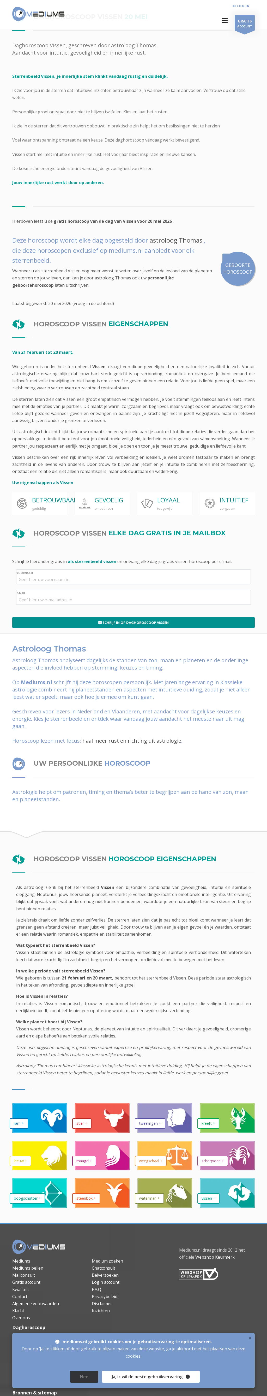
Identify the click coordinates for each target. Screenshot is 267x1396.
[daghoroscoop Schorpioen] (227, 1155)
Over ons (21, 1318)
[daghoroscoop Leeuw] (39, 1155)
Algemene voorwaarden (35, 1303)
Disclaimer (102, 1303)
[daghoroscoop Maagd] (102, 1155)
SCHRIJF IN (133, 622)
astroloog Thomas (176, 240)
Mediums (21, 1261)
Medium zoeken (107, 1261)
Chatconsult (103, 1268)
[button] (225, 20)
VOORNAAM (24, 573)
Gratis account (26, 1282)
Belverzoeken (105, 1275)
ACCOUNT (245, 24)
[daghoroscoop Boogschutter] (39, 1193)
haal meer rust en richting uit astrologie (131, 740)
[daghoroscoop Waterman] (164, 1193)
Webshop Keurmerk (215, 1257)
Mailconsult (23, 1275)
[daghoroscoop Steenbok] (102, 1193)
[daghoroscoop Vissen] (227, 1193)
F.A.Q (96, 1289)
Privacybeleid (104, 1296)
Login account (105, 1282)
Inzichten (101, 1310)
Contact (19, 1296)
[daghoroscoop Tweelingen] (164, 1118)
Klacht (18, 1310)
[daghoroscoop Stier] (102, 1118)
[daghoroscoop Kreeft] (227, 1118)
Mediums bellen (27, 1268)
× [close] (250, 1362)
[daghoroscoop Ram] (39, 1118)
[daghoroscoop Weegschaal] (164, 1155)
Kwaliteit (20, 1289)
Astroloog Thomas (34, 1066)
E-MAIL (21, 593)
